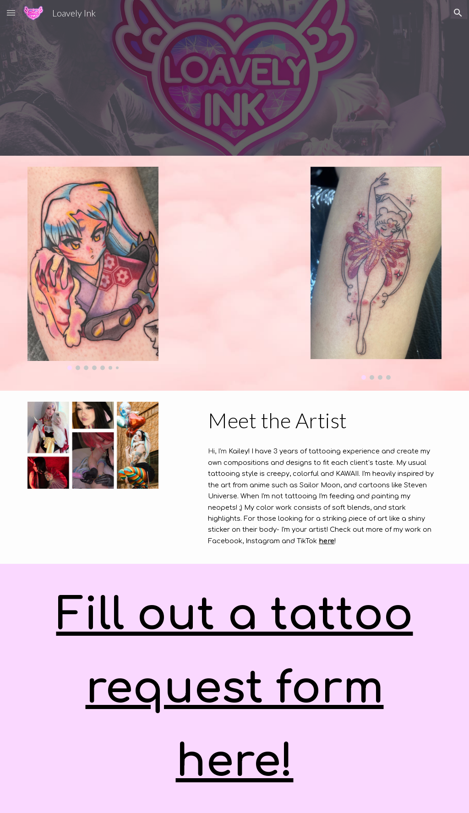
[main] (323, 420)
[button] (11, 12)
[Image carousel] (92, 268)
